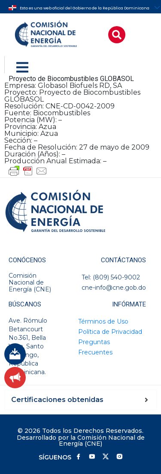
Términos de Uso (103, 321)
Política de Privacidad (110, 332)
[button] (116, 34)
